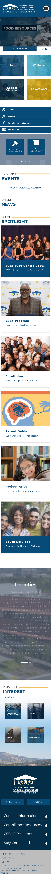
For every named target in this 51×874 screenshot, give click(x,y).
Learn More (10, 697)
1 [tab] (21, 161)
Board (11, 116)
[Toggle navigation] (46, 8)
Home (11, 109)
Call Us (38, 802)
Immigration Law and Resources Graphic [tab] (48, 49)
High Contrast (9, 858)
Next (46, 42)
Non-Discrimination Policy (14, 854)
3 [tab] (29, 161)
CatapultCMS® (24, 870)
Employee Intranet (19, 123)
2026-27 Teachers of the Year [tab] (43, 49)
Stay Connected (17, 843)
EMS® (34, 870)
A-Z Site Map (8, 862)
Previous (40, 42)
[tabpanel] (25, 31)
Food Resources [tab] (46, 49)
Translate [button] (13, 130)
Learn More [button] (25, 663)
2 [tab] (25, 161)
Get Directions (12, 802)
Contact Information (20, 816)
